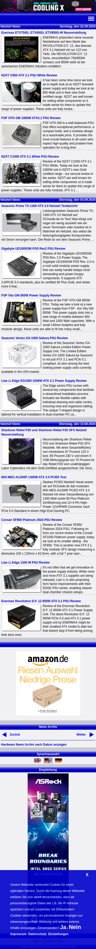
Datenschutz (37, 934)
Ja (63, 927)
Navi (91, 19)
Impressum (18, 934)
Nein (75, 927)
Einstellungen (58, 934)
